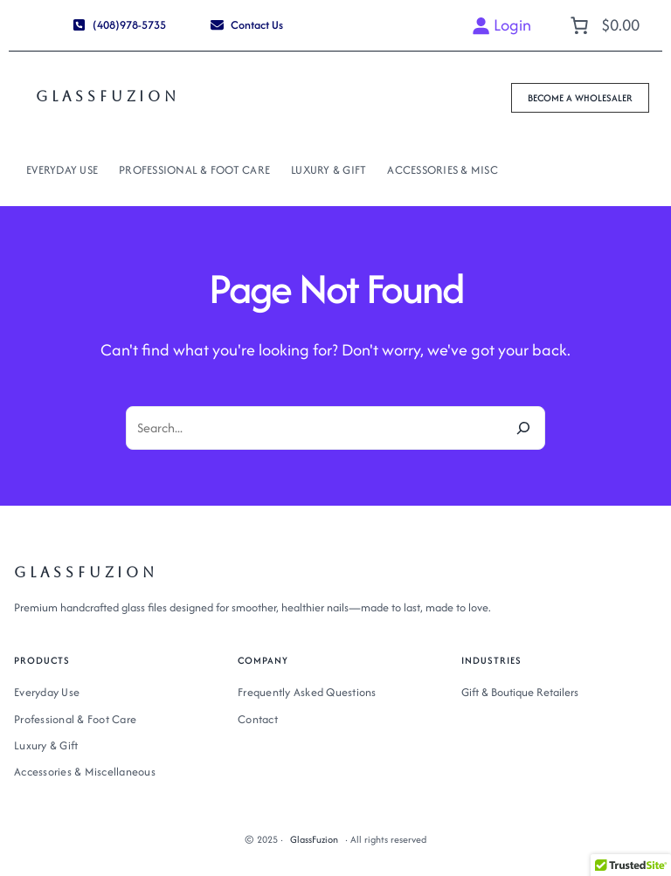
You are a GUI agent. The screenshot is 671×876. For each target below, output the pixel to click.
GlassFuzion (108, 96)
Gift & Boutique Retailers (519, 692)
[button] (118, 25)
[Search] (523, 427)
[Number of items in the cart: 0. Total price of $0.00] (602, 25)
